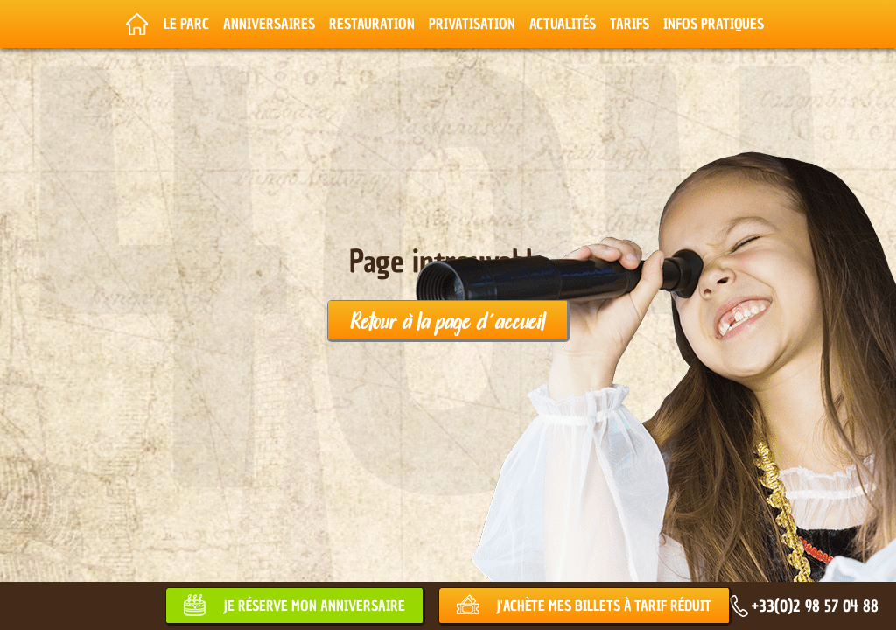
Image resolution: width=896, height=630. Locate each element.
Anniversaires (269, 23)
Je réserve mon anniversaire (314, 605)
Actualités (562, 23)
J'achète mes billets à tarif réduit (603, 605)
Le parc (186, 23)
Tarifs (629, 23)
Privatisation (472, 23)
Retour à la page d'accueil (447, 320)
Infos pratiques (713, 23)
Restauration (372, 23)
